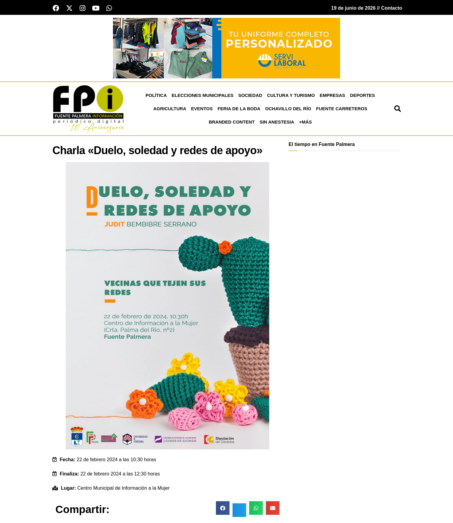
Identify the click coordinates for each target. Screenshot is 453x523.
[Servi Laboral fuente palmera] (226, 47)
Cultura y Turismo (291, 95)
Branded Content (232, 121)
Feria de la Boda (238, 108)
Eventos (202, 108)
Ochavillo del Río (288, 108)
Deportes (362, 95)
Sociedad (250, 95)
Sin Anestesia (277, 121)
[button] (398, 109)
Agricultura (169, 108)
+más (305, 121)
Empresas (332, 95)
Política (156, 95)
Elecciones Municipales (202, 95)
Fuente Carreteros (341, 108)
